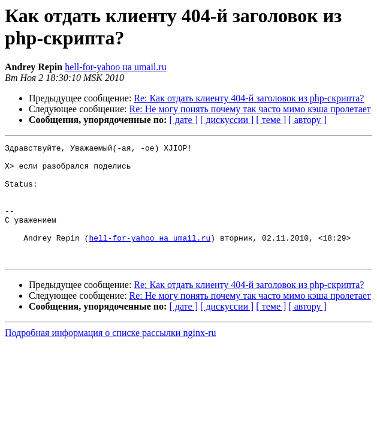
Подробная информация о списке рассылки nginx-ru (110, 356)
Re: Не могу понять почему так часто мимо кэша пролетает (250, 109)
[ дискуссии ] (227, 120)
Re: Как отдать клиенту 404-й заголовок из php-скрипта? (249, 98)
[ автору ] (307, 120)
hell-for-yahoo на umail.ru (116, 67)
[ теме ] (271, 120)
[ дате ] (183, 120)
